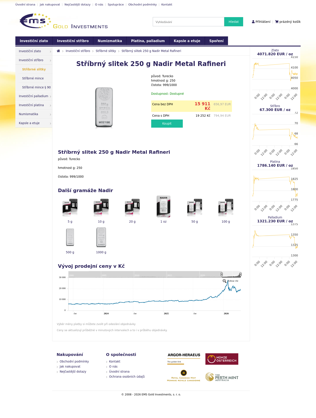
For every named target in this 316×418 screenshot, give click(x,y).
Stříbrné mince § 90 (36, 87)
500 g (70, 252)
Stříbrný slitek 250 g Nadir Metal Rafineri (151, 51)
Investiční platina (35, 105)
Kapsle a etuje (187, 41)
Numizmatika (110, 41)
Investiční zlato (34, 41)
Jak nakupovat (50, 4)
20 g (132, 221)
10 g (101, 221)
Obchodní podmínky (142, 4)
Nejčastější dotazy (77, 4)
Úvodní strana (25, 4)
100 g (226, 221)
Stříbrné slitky (34, 69)
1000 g (101, 252)
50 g (194, 221)
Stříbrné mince (33, 78)
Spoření (216, 41)
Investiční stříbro (73, 41)
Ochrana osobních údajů (127, 376)
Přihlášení (262, 21)
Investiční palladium (35, 96)
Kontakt (166, 4)
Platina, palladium (148, 41)
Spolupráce (116, 4)
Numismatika (35, 114)
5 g (70, 221)
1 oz (163, 221)
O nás (99, 4)
